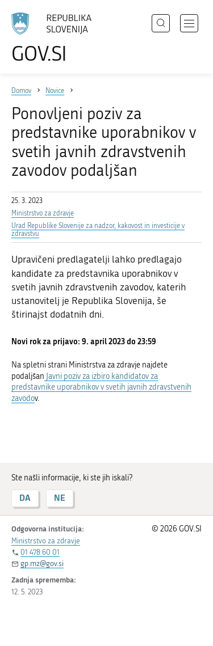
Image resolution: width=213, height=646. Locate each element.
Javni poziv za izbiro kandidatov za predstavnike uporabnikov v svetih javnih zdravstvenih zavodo (101, 387)
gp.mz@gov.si (42, 563)
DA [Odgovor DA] (25, 498)
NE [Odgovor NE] (59, 498)
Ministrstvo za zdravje (42, 213)
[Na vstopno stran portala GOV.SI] (56, 38)
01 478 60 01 (40, 552)
